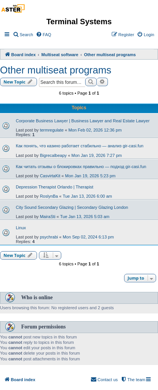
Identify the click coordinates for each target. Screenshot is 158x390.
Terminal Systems (79, 21)
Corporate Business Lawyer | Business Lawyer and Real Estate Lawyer (83, 120)
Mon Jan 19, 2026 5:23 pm (90, 175)
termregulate (52, 130)
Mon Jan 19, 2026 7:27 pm (96, 155)
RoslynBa (49, 196)
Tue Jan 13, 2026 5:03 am (84, 216)
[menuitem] (23, 34)
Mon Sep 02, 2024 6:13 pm (88, 237)
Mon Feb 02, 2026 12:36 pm (94, 130)
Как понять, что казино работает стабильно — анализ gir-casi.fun (79, 145)
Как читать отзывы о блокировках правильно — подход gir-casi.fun (81, 166)
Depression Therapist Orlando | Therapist (54, 187)
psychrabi (49, 237)
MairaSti (47, 216)
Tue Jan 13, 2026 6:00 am (87, 196)
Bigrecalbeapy (53, 155)
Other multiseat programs (55, 70)
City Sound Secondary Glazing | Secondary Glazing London (72, 207)
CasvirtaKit (50, 175)
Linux (21, 227)
